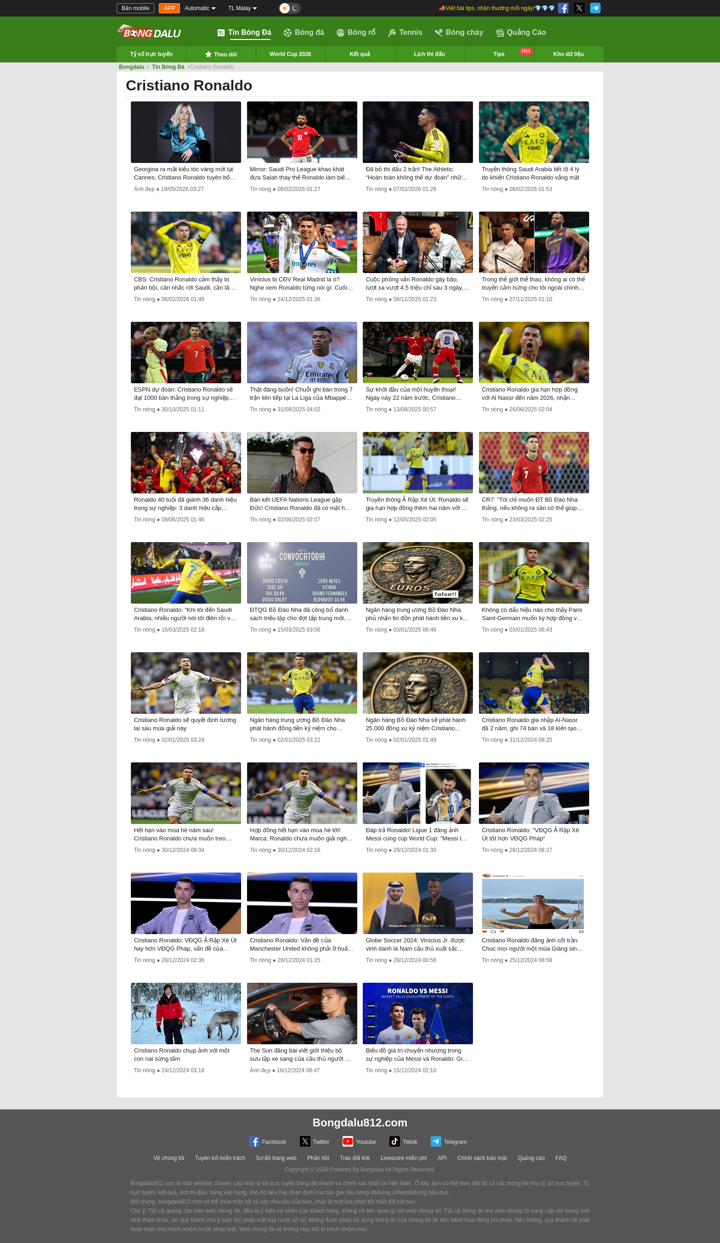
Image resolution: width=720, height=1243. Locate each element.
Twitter (314, 1141)
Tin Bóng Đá (244, 32)
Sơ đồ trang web (276, 1158)
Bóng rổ (356, 32)
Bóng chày (459, 32)
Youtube (359, 1141)
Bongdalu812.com (360, 1122)
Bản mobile (135, 8)
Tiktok (403, 1141)
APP (169, 8)
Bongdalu (131, 67)
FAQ (561, 1158)
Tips (513, 52)
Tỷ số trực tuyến (151, 54)
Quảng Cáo (521, 32)
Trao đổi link (355, 1158)
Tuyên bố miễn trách (220, 1158)
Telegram (449, 1141)
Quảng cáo (531, 1158)
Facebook (268, 1141)
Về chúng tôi (168, 1158)
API (442, 1158)
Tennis (405, 32)
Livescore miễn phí (404, 1158)
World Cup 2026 (290, 54)
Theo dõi (221, 54)
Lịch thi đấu (429, 54)
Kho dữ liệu (568, 54)
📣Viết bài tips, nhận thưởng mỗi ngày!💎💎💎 (497, 8)
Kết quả (360, 54)
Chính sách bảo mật (482, 1158)
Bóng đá (304, 32)
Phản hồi (318, 1158)
